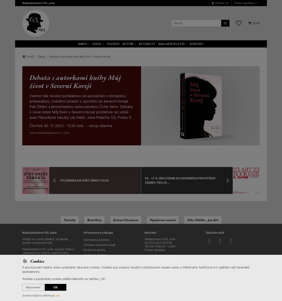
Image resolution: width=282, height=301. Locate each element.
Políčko (113, 44)
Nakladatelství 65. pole (38, 3)
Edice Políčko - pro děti (203, 220)
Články (41, 56)
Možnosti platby (94, 250)
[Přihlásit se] (219, 3)
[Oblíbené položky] (238, 23)
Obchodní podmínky (96, 240)
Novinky (70, 220)
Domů (28, 56)
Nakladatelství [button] (171, 44)
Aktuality (147, 44)
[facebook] (209, 241)
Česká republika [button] (244, 2)
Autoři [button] (127, 44)
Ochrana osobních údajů (99, 245)
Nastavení (33, 287)
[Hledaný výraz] (196, 23)
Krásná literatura (125, 220)
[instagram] (220, 241)
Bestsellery (94, 220)
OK (55, 287)
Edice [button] (97, 44)
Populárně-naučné (163, 220)
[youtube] (231, 241)
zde (57, 295)
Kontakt (197, 44)
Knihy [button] (82, 44)
